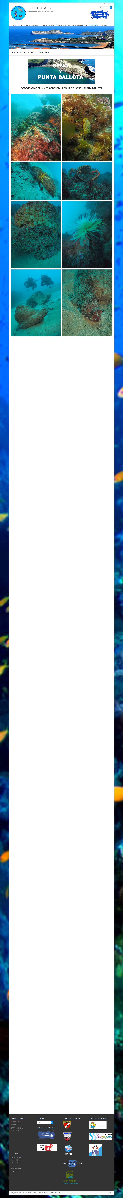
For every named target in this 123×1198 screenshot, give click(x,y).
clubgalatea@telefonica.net (18, 1171)
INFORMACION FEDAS (63, 25)
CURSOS (51, 25)
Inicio (14, 25)
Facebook (110, 3)
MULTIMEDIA (93, 25)
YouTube (105, 3)
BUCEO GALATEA (39, 8)
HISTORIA (21, 25)
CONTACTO (103, 25)
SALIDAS (44, 25)
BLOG (28, 25)
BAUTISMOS (35, 25)
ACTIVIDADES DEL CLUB (79, 25)
